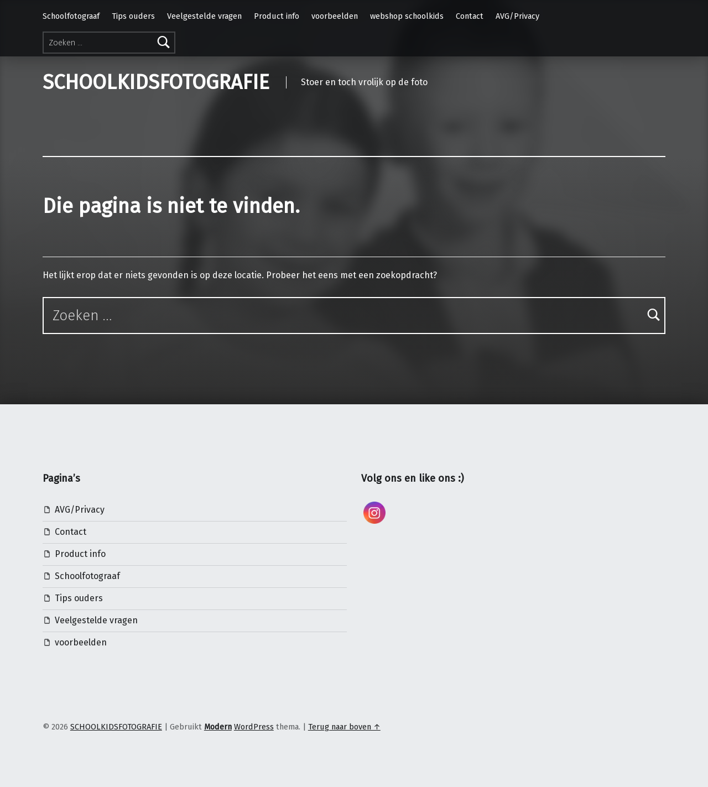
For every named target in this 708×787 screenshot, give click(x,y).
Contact (469, 16)
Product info (276, 16)
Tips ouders (133, 16)
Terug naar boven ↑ (344, 727)
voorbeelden (334, 16)
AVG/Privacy (517, 16)
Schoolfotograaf (71, 16)
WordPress (254, 727)
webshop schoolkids (407, 16)
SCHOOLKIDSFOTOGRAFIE (156, 82)
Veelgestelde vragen (204, 16)
